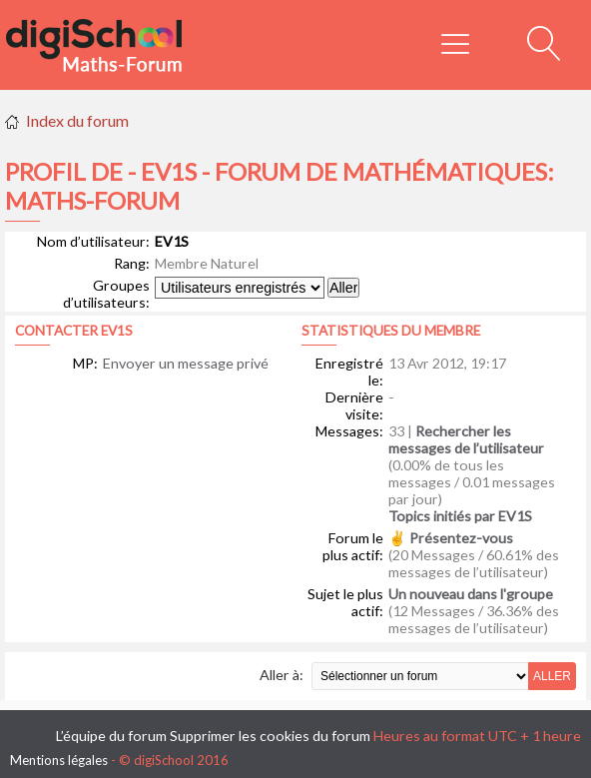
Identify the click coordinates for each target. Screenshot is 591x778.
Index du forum (77, 120)
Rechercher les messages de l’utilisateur (466, 439)
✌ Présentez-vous (450, 537)
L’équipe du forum (111, 735)
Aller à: (281, 674)
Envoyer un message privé (186, 363)
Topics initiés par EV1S (460, 515)
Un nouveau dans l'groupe (470, 593)
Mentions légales (59, 760)
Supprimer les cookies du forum (270, 735)
